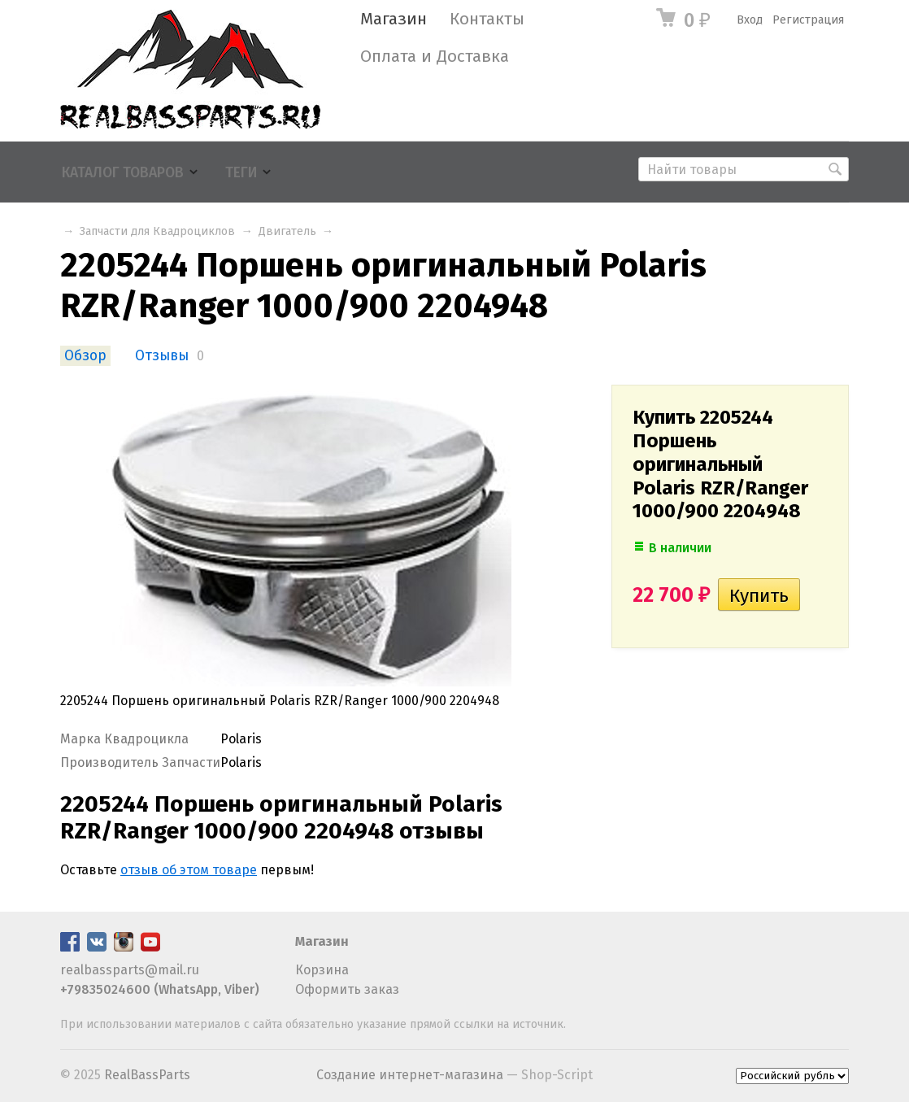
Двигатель (287, 231)
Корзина (322, 970)
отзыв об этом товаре (188, 870)
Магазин (393, 19)
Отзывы (162, 355)
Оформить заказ (347, 989)
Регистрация (808, 20)
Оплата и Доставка (434, 56)
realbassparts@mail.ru (129, 970)
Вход (750, 20)
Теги (241, 172)
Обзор (85, 355)
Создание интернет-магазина (409, 1074)
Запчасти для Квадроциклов (157, 231)
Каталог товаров (123, 172)
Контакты (487, 19)
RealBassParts (147, 1074)
